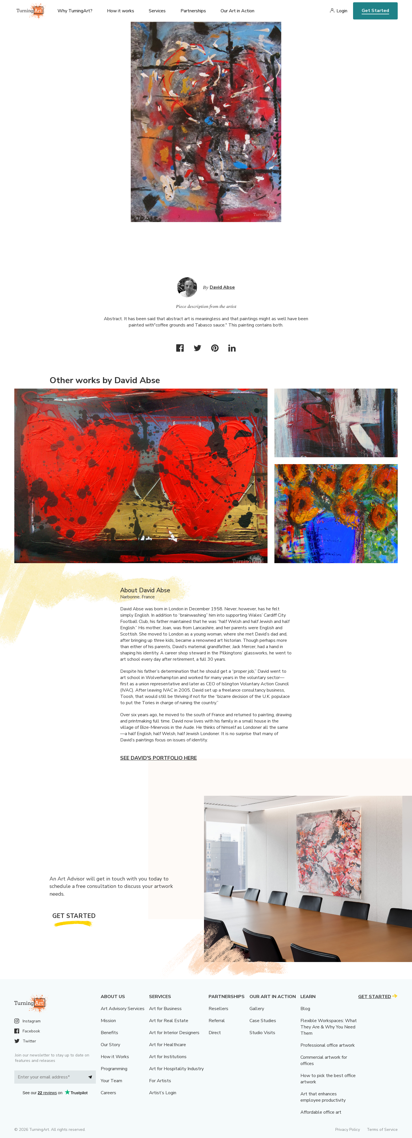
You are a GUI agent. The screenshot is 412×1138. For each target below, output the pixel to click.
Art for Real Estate (168, 1021)
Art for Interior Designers (174, 1033)
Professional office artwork (327, 1045)
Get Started (375, 10)
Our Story (110, 1045)
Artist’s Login (162, 1093)
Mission (108, 1021)
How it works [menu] (120, 11)
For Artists (160, 1081)
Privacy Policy (347, 1129)
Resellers (218, 1009)
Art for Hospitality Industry (176, 1069)
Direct (215, 1033)
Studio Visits (262, 1033)
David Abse (222, 287)
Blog (305, 1009)
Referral (217, 1021)
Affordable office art (320, 1112)
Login (341, 11)
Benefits (109, 1033)
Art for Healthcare (167, 1045)
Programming (114, 1069)
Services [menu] (157, 11)
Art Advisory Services (122, 1009)
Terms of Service (382, 1129)
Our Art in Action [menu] (237, 11)
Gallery (256, 1009)
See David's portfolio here (158, 758)
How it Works (115, 1057)
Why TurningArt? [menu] (75, 11)
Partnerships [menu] (193, 11)
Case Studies (262, 1021)
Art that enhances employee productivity (323, 1097)
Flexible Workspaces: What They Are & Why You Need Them (328, 1027)
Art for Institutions (168, 1057)
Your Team (111, 1081)
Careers (108, 1093)
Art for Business (165, 1009)
